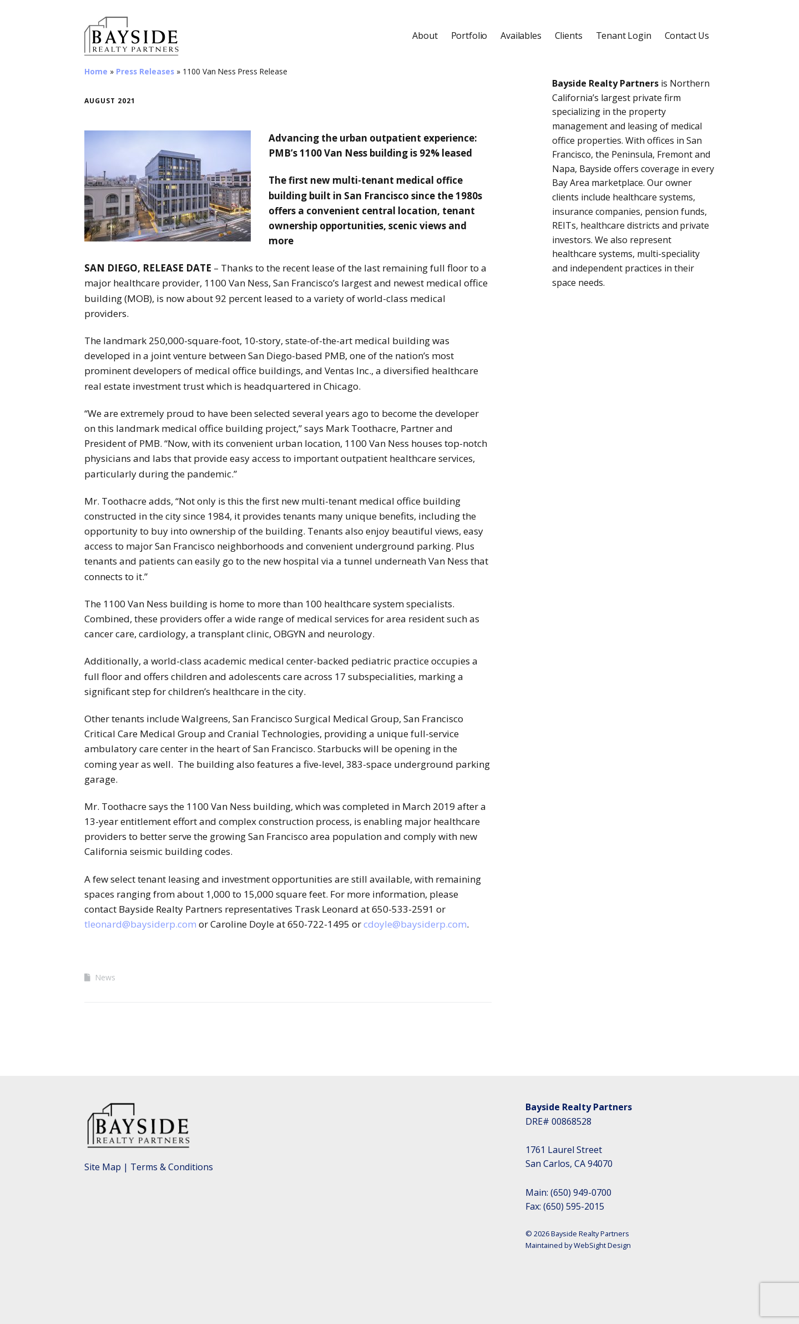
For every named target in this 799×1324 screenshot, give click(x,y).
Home (96, 71)
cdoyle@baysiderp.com (415, 924)
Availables (520, 35)
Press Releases (145, 71)
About (424, 35)
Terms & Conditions (171, 1167)
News (105, 977)
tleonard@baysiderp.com (140, 924)
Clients (569, 35)
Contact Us (687, 35)
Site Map (102, 1167)
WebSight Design (602, 1245)
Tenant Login (623, 35)
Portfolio (469, 35)
